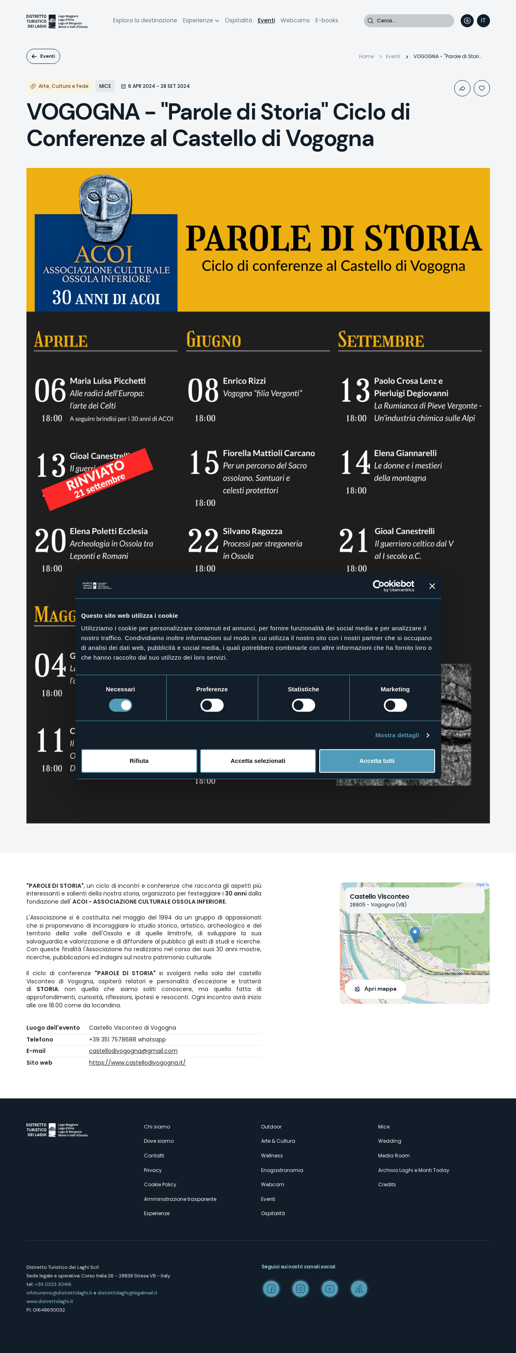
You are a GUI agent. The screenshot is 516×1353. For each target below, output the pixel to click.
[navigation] (483, 20)
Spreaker (359, 1289)
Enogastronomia (282, 1170)
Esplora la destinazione (145, 20)
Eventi (266, 20)
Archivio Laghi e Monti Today (413, 1170)
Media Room (394, 1155)
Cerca (370, 20)
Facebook (271, 1289)
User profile (467, 20)
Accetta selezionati (258, 760)
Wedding (389, 1140)
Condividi (462, 88)
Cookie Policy (160, 1184)
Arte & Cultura (278, 1140)
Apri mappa (380, 988)
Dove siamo (159, 1140)
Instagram (300, 1289)
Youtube (330, 1289)
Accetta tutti (377, 760)
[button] (415, 934)
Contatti (154, 1155)
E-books (327, 20)
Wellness (272, 1155)
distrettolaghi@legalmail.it (127, 1293)
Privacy (153, 1170)
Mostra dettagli (397, 735)
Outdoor (271, 1126)
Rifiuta (139, 760)
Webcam (272, 1184)
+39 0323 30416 (53, 1284)
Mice (384, 1126)
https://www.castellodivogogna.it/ (137, 1063)
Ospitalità (238, 20)
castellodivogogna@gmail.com (133, 1051)
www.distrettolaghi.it (49, 1301)
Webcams (295, 20)
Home (366, 56)
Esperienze (198, 20)
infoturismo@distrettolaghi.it (59, 1293)
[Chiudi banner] (432, 586)
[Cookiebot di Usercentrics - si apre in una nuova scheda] (378, 586)
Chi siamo (157, 1126)
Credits (387, 1184)
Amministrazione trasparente (180, 1199)
